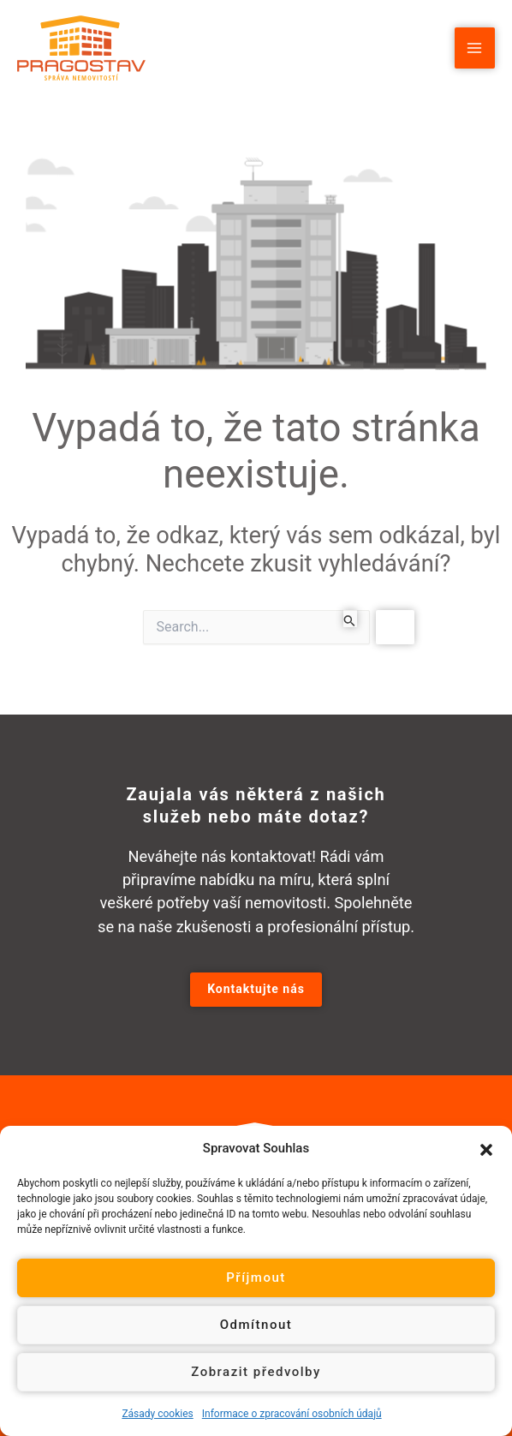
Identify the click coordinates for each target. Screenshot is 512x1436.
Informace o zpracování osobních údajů (292, 1414)
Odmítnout (256, 1324)
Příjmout (255, 1277)
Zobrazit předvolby (256, 1371)
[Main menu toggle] (475, 47)
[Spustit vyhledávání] (349, 618)
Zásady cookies (157, 1414)
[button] (486, 1148)
